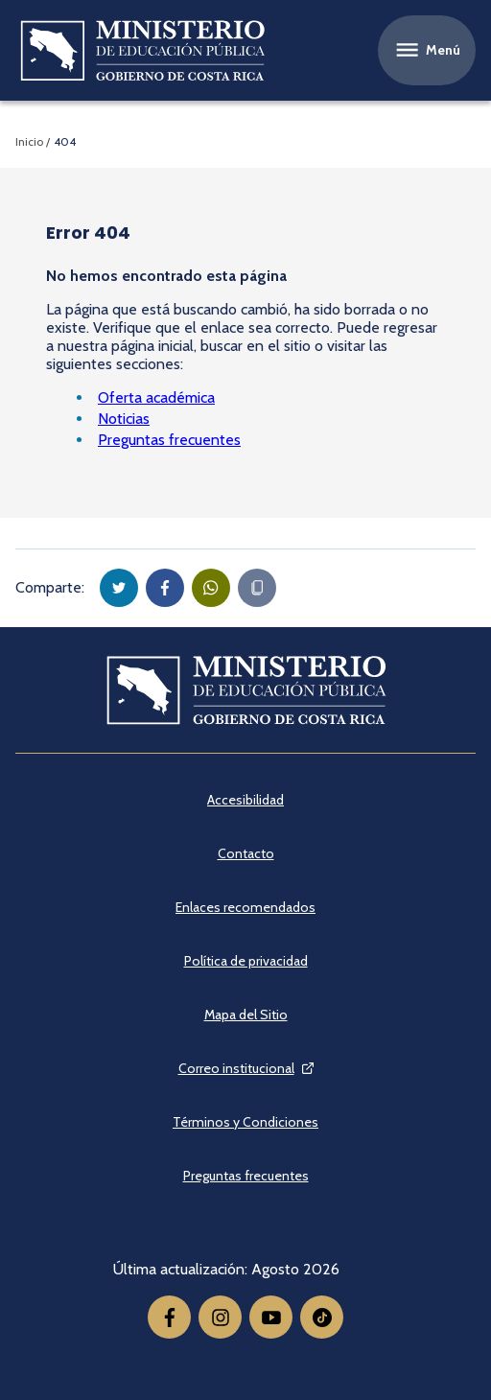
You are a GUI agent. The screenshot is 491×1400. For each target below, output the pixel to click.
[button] (119, 588)
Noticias (124, 418)
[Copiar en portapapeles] (257, 588)
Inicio (29, 141)
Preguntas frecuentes (169, 440)
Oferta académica (156, 397)
